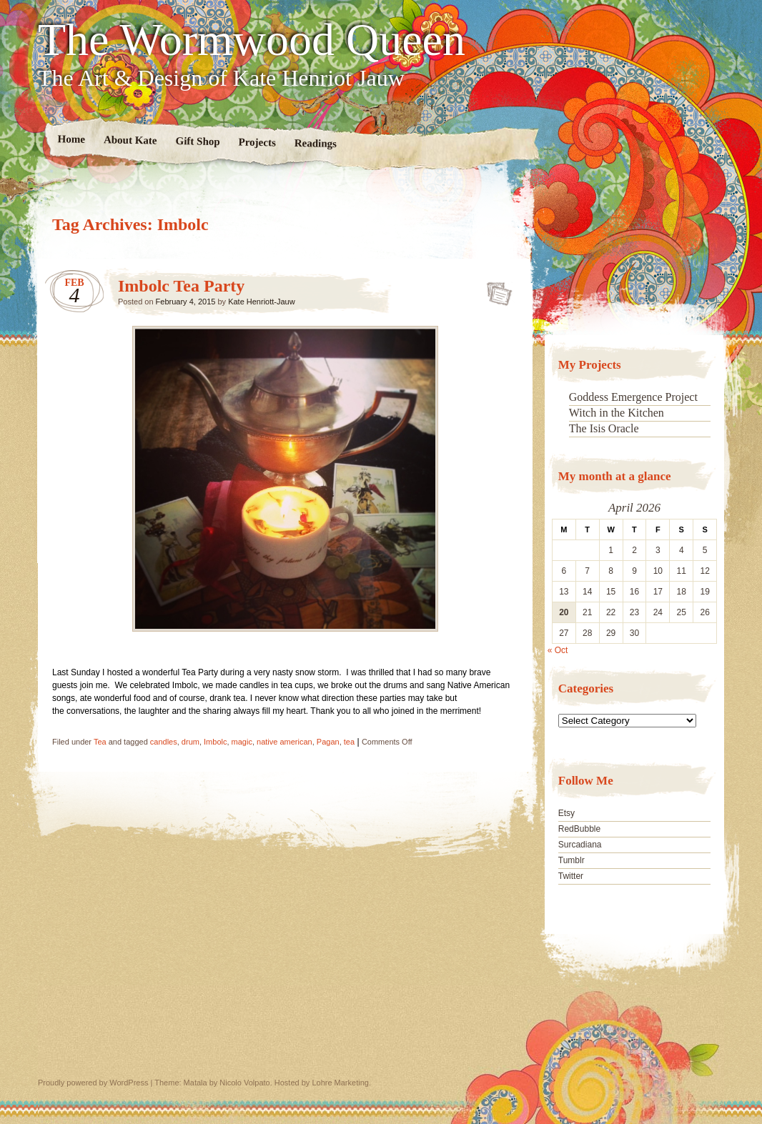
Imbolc (215, 741)
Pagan (328, 741)
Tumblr (571, 860)
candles (163, 741)
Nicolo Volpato (244, 1082)
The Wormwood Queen (251, 40)
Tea (100, 741)
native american (284, 741)
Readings (316, 143)
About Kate (130, 140)
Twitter (570, 876)
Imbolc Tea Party (181, 286)
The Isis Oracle (604, 428)
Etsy (566, 813)
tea (349, 741)
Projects (257, 142)
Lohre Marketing (340, 1082)
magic (242, 741)
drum (190, 741)
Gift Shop (197, 141)
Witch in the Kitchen (616, 413)
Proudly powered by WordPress (93, 1082)
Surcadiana (580, 845)
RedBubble (579, 829)
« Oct (558, 650)
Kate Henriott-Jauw (261, 301)
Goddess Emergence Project (633, 397)
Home (72, 139)
